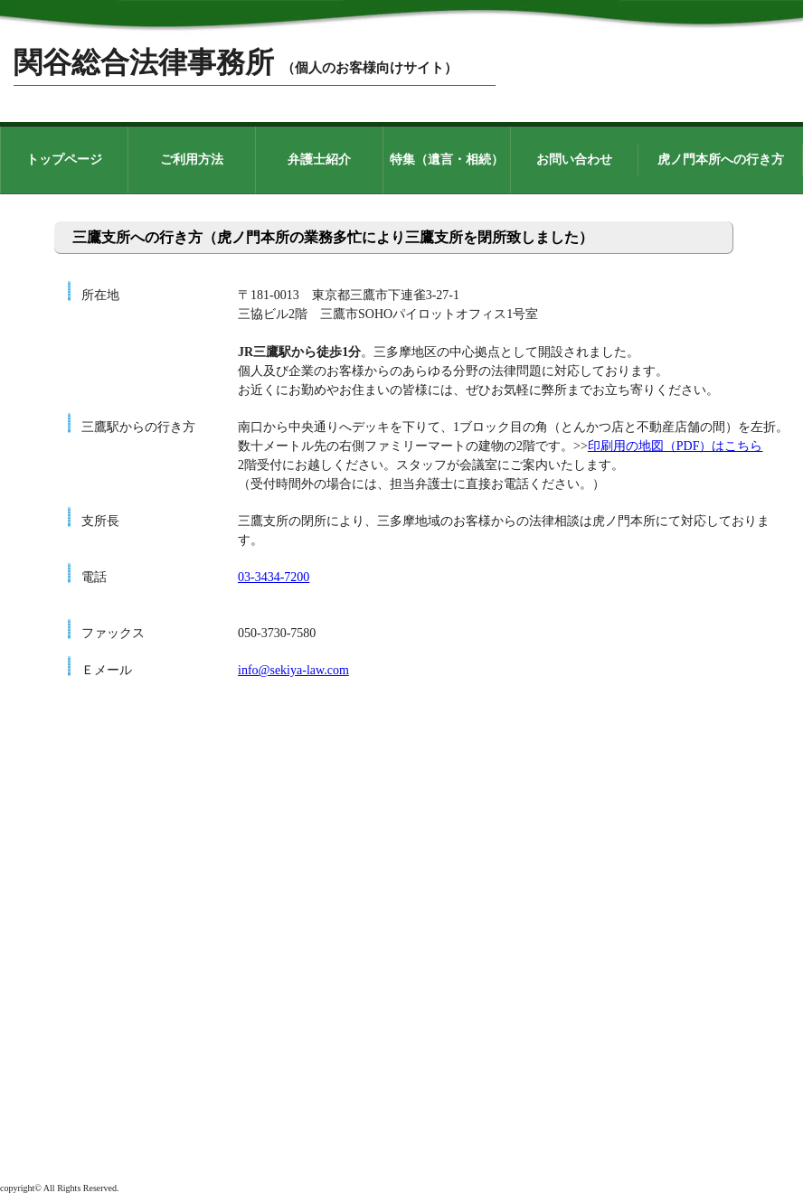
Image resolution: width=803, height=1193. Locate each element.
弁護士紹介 (319, 159)
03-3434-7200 (273, 577)
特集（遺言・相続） (447, 159)
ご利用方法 (191, 159)
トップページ (64, 159)
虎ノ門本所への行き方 (720, 159)
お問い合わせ (574, 159)
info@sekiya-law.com (293, 670)
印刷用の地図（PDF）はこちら (675, 446)
